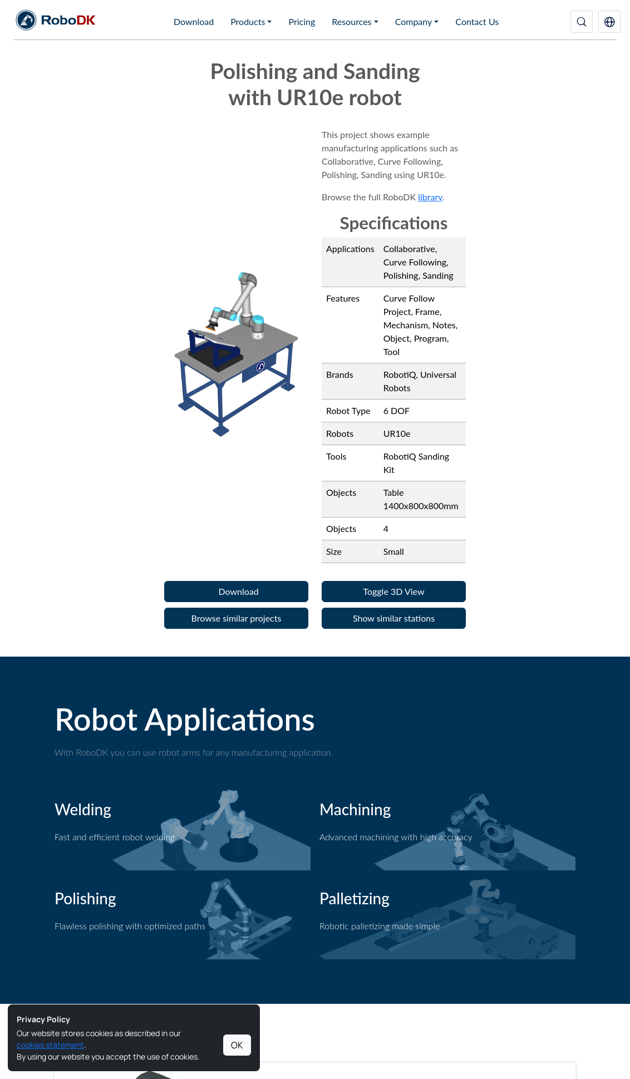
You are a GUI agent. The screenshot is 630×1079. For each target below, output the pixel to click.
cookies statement (50, 1044)
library (430, 196)
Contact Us (477, 21)
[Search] (581, 22)
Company (413, 21)
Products (247, 21)
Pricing (301, 21)
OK (237, 1045)
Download (194, 21)
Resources (351, 21)
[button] (609, 22)
